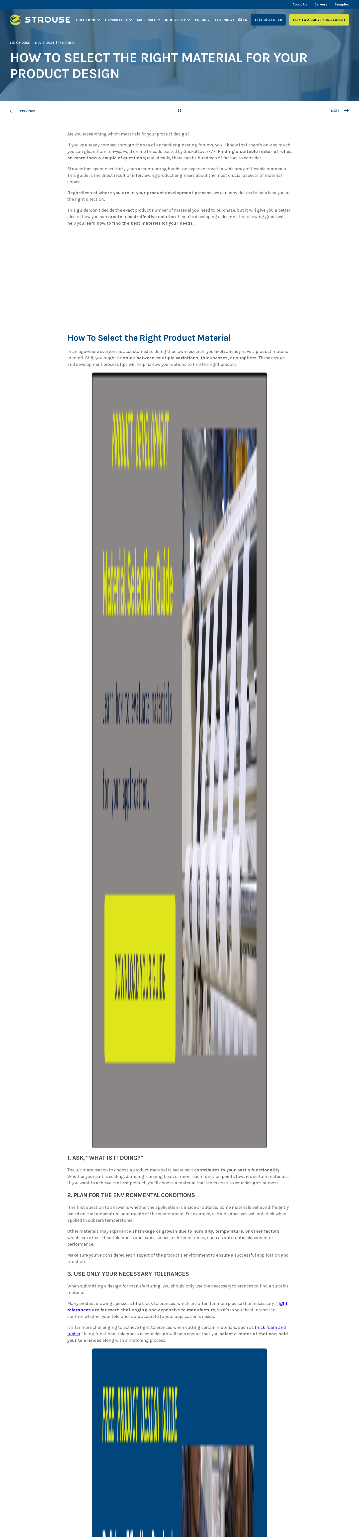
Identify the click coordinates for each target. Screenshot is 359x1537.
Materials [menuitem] (147, 19)
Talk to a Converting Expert (319, 19)
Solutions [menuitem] (86, 19)
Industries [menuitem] (175, 19)
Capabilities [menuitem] (116, 19)
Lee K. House (20, 43)
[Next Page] (340, 111)
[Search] (241, 19)
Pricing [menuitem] (202, 19)
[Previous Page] (22, 111)
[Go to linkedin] (150, 1327)
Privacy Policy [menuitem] (98, 1517)
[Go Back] (179, 111)
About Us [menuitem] (299, 4)
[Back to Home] (40, 22)
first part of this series (182, 1232)
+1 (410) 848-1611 (268, 19)
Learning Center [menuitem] (231, 19)
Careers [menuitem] (321, 4)
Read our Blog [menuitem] (149, 1517)
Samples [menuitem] (342, 4)
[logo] (41, 1430)
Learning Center (264, 1232)
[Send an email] (141, 1327)
